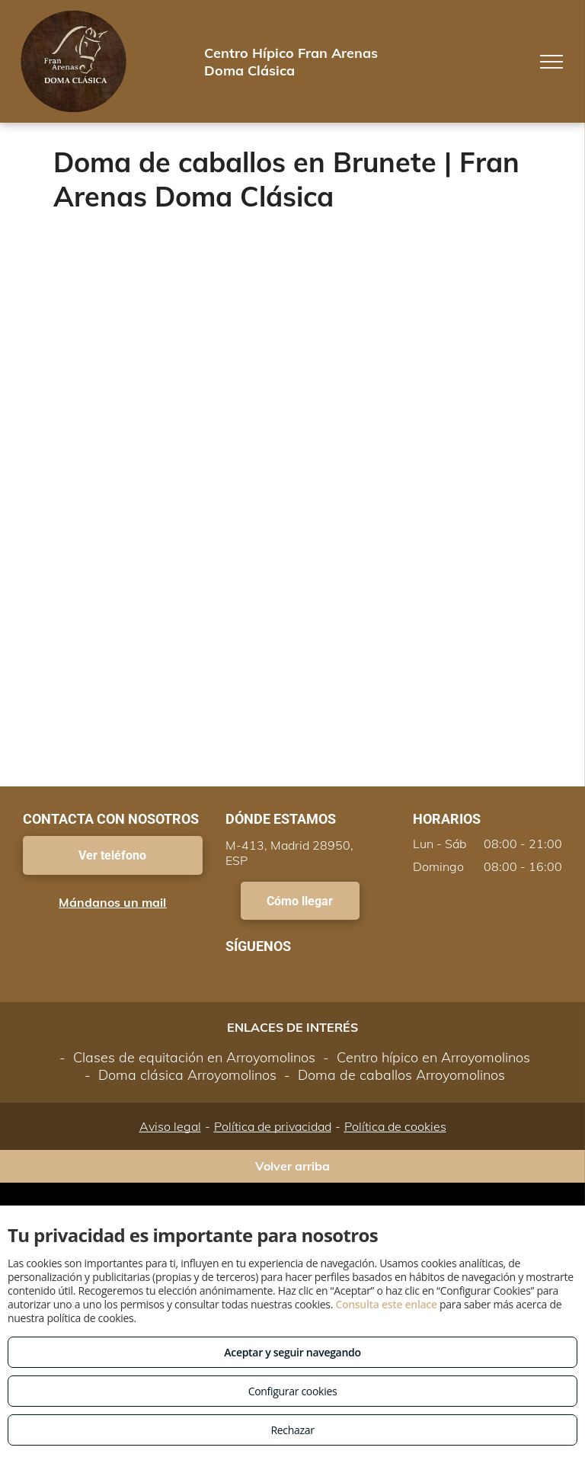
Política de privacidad (272, 1126)
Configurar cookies (292, 1391)
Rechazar (292, 1430)
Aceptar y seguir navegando (292, 1352)
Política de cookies (395, 1126)
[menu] (551, 62)
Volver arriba (292, 1166)
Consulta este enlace (385, 1304)
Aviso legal (170, 1126)
